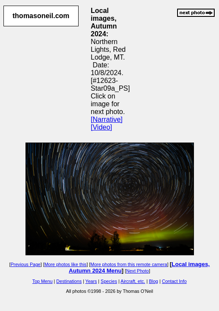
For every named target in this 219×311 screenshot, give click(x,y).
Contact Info (174, 281)
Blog (153, 281)
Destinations (69, 281)
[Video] (101, 127)
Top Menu (42, 281)
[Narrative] (107, 119)
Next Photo (137, 270)
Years (91, 281)
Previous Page (25, 264)
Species (109, 281)
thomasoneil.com (41, 15)
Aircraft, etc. (133, 281)
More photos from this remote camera (128, 264)
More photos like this (65, 264)
